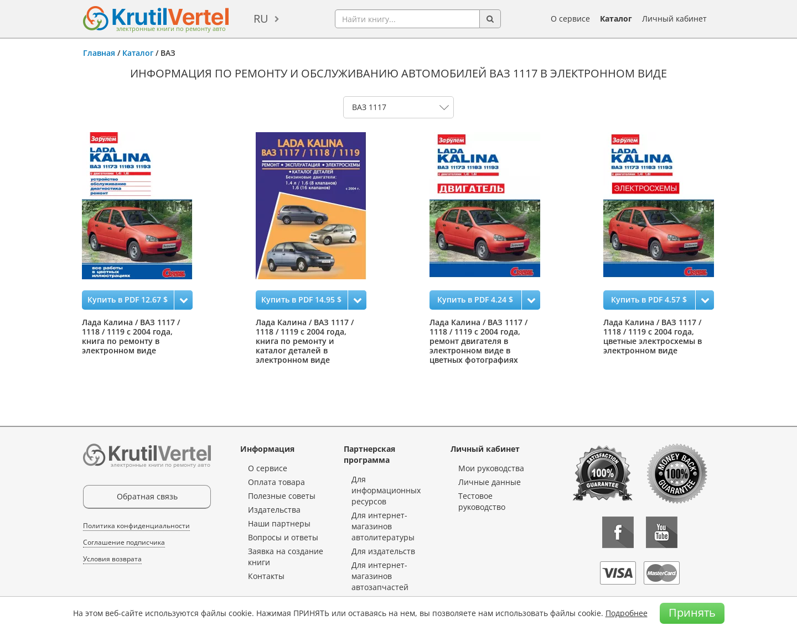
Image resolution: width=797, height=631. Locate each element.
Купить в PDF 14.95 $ (301, 299)
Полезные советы (281, 496)
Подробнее (626, 613)
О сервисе (570, 18)
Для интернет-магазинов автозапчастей (379, 576)
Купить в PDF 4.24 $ (475, 299)
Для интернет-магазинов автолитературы (383, 526)
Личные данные (489, 482)
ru (260, 18)
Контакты (266, 576)
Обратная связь (147, 496)
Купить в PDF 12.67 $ (127, 299)
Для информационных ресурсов (386, 490)
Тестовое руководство (481, 501)
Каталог (616, 18)
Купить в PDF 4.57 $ (649, 299)
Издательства (274, 509)
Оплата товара (276, 482)
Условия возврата (112, 559)
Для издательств (383, 551)
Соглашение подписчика (124, 542)
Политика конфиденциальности (136, 525)
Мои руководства (491, 468)
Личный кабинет (674, 18)
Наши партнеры (279, 523)
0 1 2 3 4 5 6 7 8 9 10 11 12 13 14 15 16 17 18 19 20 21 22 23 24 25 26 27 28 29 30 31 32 (398, 107)
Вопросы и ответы (283, 537)
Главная (99, 53)
